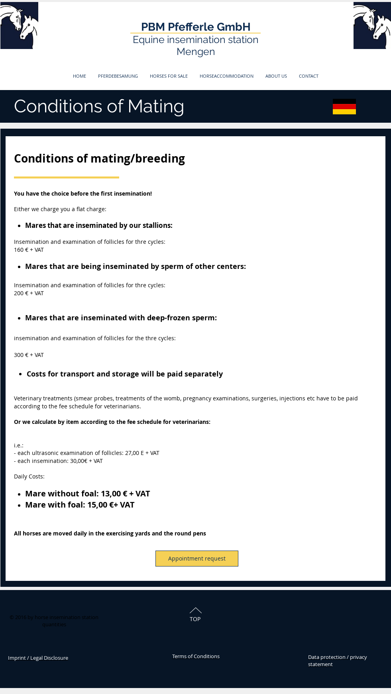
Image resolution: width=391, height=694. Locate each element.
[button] (118, 76)
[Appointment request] (196, 559)
